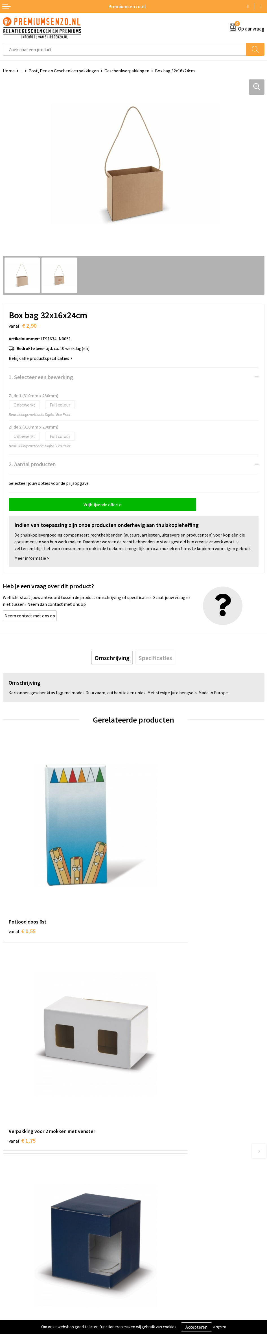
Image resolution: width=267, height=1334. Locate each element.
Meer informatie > (31, 558)
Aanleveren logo (18, 1225)
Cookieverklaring (152, 1225)
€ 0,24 (152, 1033)
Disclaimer (146, 1242)
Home (9, 70)
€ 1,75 (152, 876)
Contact (11, 1216)
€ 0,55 (22, 876)
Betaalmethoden (19, 1242)
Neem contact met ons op (30, 616)
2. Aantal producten (32, 464)
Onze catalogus (151, 1140)
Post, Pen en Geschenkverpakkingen (64, 70)
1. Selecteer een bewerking (41, 376)
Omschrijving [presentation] (112, 658)
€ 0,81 (22, 1033)
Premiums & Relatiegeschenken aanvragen (177, 1158)
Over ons (144, 1132)
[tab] (112, 658)
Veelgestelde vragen (156, 1149)
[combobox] (124, 49)
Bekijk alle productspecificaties (41, 358)
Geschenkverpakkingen (126, 70)
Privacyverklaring (153, 1233)
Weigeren (219, 1327)
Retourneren (15, 1250)
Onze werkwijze (18, 1233)
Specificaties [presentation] (155, 658)
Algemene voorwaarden (159, 1216)
